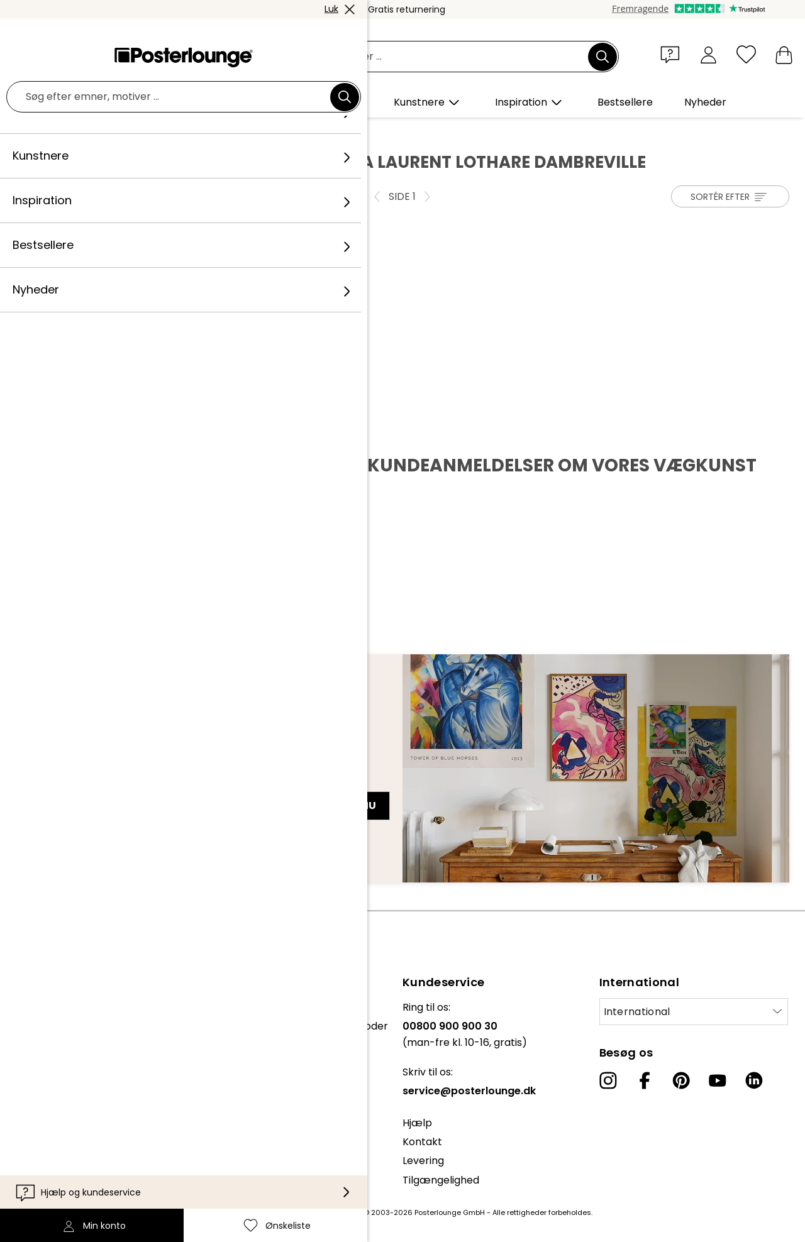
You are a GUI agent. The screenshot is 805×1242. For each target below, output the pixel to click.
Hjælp (417, 1123)
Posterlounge (51, 132)
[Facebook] (644, 1080)
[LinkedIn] (754, 1080)
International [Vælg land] (637, 1011)
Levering (423, 1160)
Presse (26, 1038)
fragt (315, 1212)
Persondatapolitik (53, 1108)
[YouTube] (717, 1080)
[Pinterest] (681, 1080)
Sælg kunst (37, 1057)
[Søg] (602, 56)
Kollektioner (39, 1007)
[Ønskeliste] (746, 54)
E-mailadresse (62, 783)
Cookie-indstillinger (57, 1128)
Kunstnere (116, 132)
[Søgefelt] (416, 56)
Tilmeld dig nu (336, 805)
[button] (673, 54)
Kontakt (422, 1142)
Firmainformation (52, 1147)
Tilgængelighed (440, 1180)
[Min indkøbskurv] (784, 54)
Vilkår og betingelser (60, 1089)
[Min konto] (708, 54)
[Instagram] (608, 1080)
